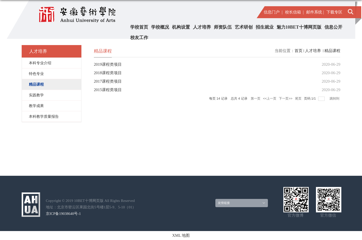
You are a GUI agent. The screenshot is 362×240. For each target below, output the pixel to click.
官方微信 (328, 215)
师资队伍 (223, 27)
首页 (298, 51)
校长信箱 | (294, 12)
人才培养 (202, 27)
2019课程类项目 (108, 64)
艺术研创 (244, 27)
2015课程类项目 (108, 90)
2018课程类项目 (108, 73)
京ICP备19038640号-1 (63, 214)
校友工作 (139, 37)
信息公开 (333, 27)
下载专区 (334, 12)
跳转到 (335, 98)
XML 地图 (181, 235)
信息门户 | (273, 12)
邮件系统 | (315, 12)
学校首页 (139, 27)
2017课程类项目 (108, 81)
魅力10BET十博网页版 (299, 27)
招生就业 (265, 27)
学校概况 (160, 27)
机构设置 (181, 27)
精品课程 (332, 51)
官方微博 (295, 215)
